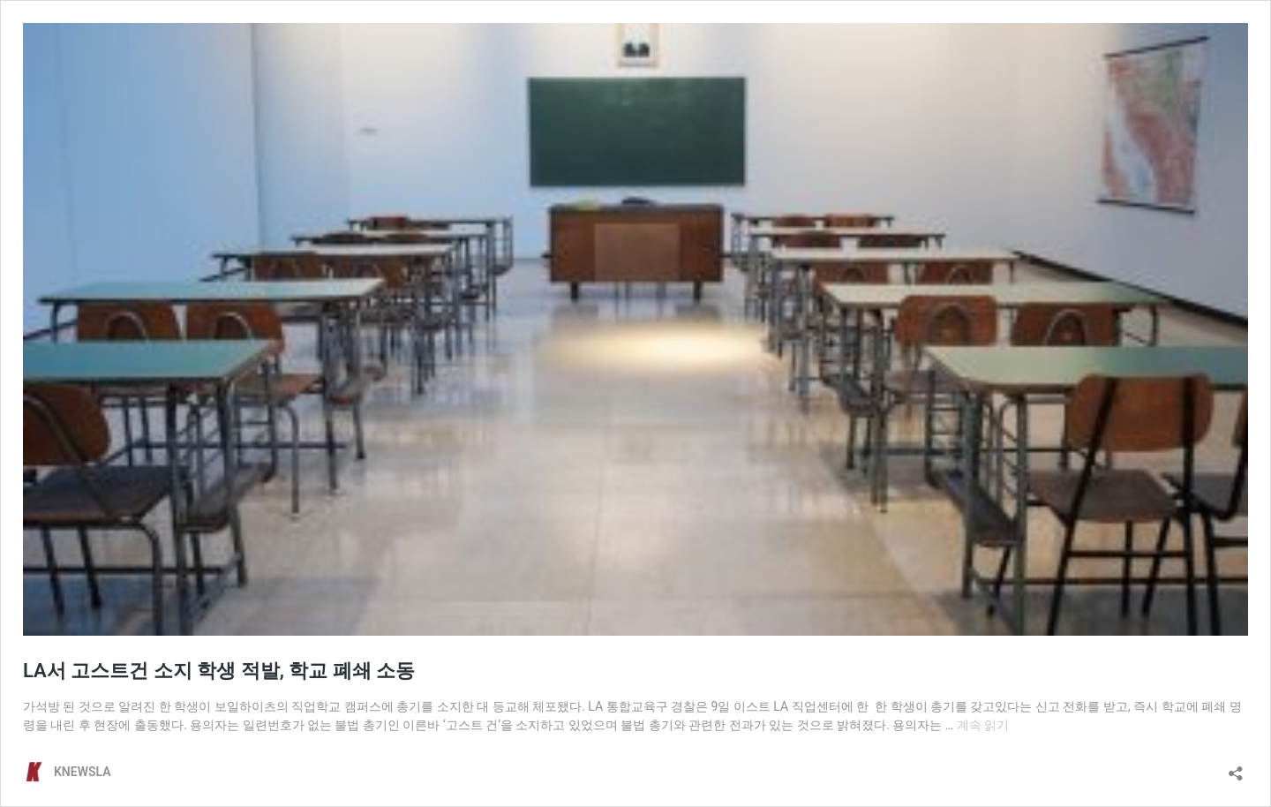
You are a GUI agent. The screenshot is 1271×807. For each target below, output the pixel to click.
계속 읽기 (983, 725)
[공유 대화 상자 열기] (1235, 767)
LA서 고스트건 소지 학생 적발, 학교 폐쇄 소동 (219, 671)
